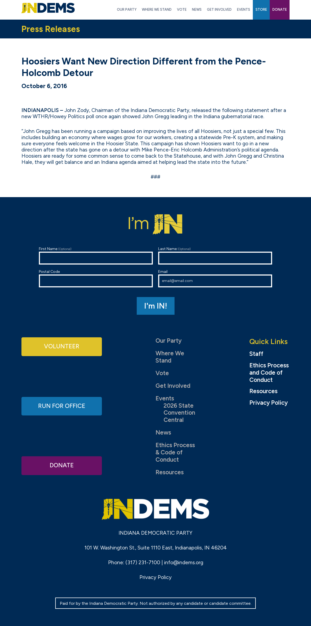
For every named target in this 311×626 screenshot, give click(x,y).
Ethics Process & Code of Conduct (175, 452)
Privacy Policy (268, 402)
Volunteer (61, 346)
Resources (170, 472)
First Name (96, 256)
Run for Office (61, 406)
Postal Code (96, 278)
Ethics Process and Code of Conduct (269, 372)
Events (165, 398)
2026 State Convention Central (179, 413)
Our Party (169, 340)
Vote (162, 373)
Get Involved (173, 385)
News (163, 432)
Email (215, 278)
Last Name (215, 256)
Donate (62, 465)
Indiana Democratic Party (48, 8)
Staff (256, 353)
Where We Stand (170, 357)
